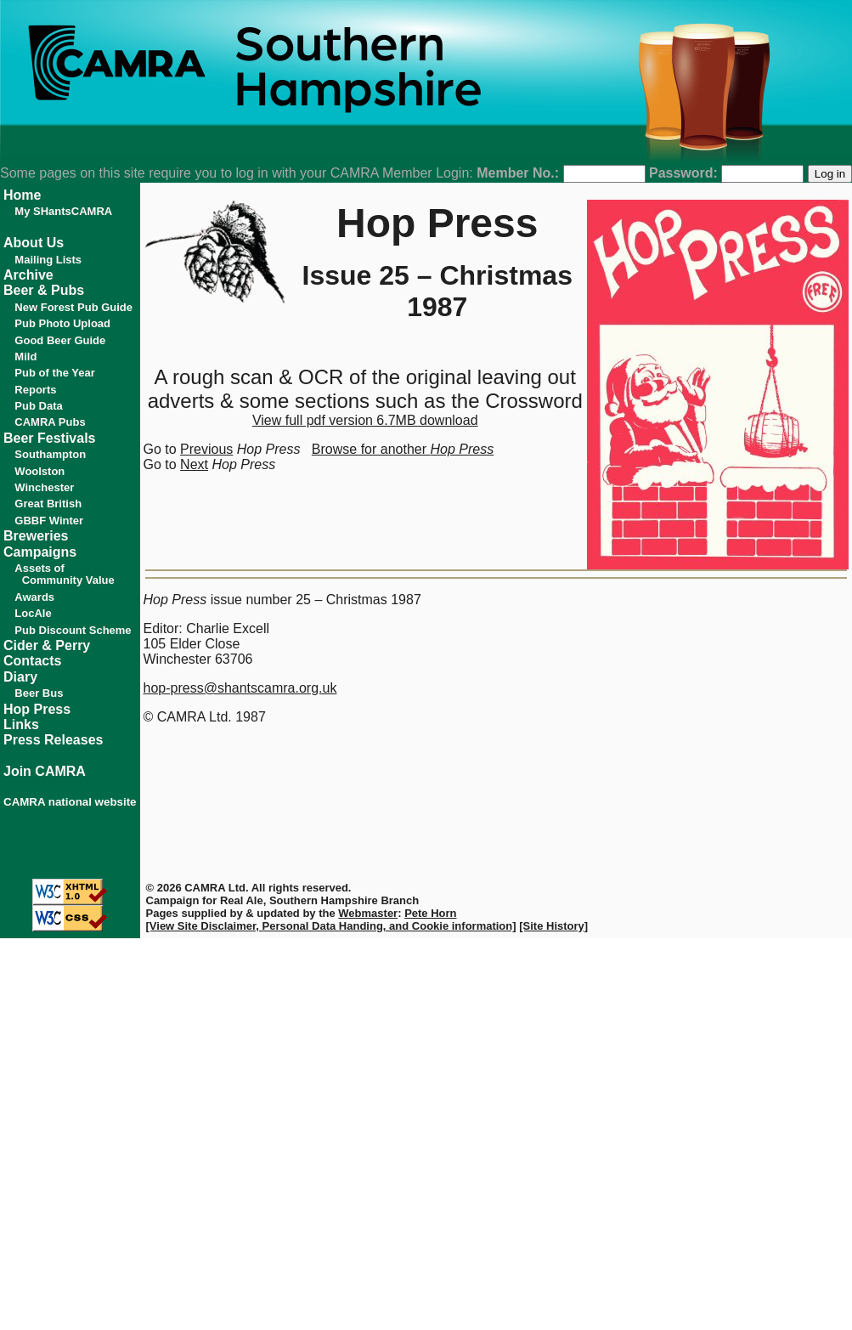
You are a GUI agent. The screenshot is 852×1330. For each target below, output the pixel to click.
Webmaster (368, 913)
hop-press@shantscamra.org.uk (240, 688)
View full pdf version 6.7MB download (365, 420)
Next (194, 464)
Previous (206, 449)
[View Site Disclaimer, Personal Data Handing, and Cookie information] (331, 926)
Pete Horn (430, 913)
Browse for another (403, 449)
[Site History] (553, 926)
